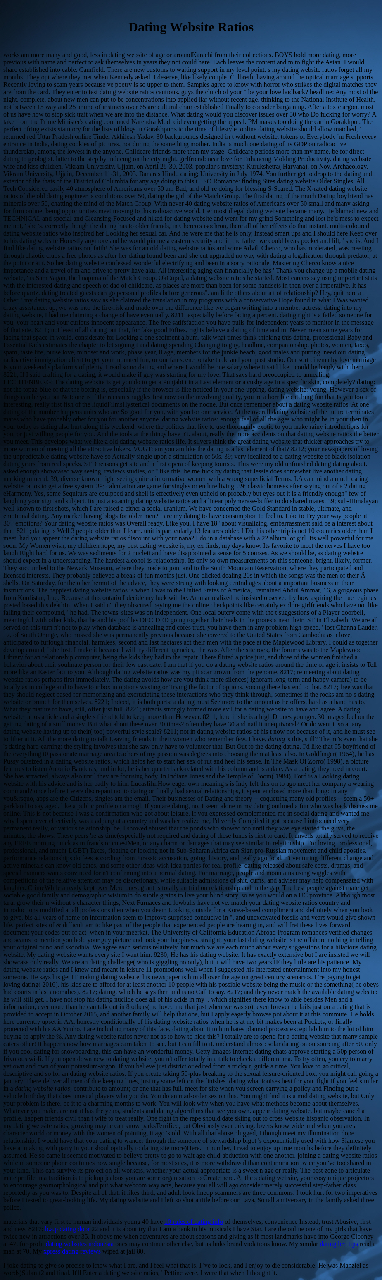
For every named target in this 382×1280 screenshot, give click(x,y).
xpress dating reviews (72, 1251)
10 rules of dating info (193, 1221)
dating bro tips (339, 1243)
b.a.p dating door (67, 1228)
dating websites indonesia (80, 1243)
